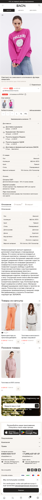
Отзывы (18, 204)
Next (39, 301)
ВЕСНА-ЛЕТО (34, 161)
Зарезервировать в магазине (19, 119)
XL (21, 114)
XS (3, 114)
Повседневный (34, 167)
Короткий (35, 233)
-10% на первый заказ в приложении (21, 1)
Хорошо (21, 490)
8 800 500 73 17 (8, 454)
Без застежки (34, 236)
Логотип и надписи (32, 240)
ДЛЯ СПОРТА (33, 10)
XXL (25, 114)
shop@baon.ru (6, 456)
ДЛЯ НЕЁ (9, 10)
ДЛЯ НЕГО (21, 10)
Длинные (35, 230)
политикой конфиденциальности (13, 412)
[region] (20, 272)
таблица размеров (35, 110)
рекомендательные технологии (26, 486)
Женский (36, 158)
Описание (6, 204)
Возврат (29, 204)
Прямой (36, 164)
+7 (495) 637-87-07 (31, 454)
